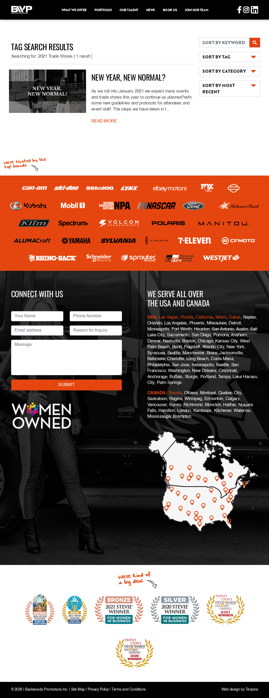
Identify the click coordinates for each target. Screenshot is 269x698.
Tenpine (252, 689)
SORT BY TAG (216, 56)
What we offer (74, 10)
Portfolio (103, 10)
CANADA (156, 393)
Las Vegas (168, 317)
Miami (221, 317)
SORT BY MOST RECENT (218, 88)
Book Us (170, 10)
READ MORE (104, 121)
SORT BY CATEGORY (224, 71)
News (150, 10)
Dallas (234, 317)
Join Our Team (196, 10)
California (204, 317)
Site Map (78, 689)
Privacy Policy (98, 689)
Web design (230, 689)
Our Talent (129, 10)
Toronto (175, 393)
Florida (187, 317)
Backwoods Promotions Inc (46, 689)
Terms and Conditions (128, 689)
